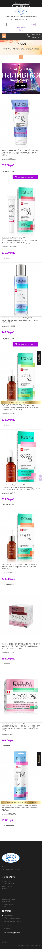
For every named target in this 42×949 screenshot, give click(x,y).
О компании (6, 902)
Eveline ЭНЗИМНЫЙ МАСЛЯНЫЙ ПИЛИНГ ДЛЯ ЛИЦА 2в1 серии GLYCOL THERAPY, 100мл (20, 152)
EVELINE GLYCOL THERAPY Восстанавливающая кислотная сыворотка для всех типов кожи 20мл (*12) (21, 240)
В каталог (21, 86)
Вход (21, 30)
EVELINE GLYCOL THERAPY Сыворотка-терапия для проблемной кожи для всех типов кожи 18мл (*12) (20, 407)
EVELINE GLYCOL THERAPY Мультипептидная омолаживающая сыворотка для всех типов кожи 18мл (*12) (21, 486)
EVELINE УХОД (26, 49)
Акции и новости (8, 886)
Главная (6, 49)
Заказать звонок (21, 3)
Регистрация (21, 27)
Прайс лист (5, 888)
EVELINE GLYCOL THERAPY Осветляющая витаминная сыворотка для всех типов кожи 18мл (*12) (19, 566)
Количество (8, 172)
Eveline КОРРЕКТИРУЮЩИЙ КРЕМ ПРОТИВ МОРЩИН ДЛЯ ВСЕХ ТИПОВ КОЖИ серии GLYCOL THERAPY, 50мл (21, 646)
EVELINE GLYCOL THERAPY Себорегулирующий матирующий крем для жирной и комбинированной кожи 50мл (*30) (21, 727)
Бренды (4, 907)
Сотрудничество (7, 904)
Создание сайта (22, 946)
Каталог (15, 49)
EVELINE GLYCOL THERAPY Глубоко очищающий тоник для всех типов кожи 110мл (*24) (20, 319)
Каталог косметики (8, 884)
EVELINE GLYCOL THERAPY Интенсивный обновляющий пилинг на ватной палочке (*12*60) (20, 807)
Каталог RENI (6, 881)
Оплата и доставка (8, 899)
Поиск (32, 24)
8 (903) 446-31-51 (21, 5)
